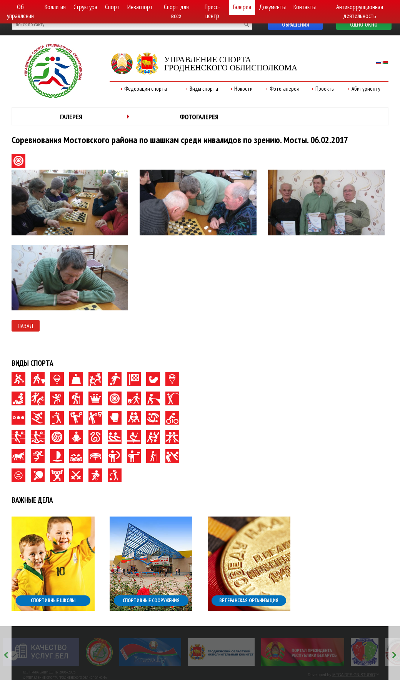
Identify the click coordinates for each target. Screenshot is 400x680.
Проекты (325, 89)
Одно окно (364, 24)
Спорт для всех (176, 11)
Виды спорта (204, 89)
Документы (272, 7)
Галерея (242, 7)
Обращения (295, 24)
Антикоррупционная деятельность (359, 11)
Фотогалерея (284, 89)
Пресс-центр (212, 11)
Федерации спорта (145, 89)
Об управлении (20, 11)
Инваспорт (140, 7)
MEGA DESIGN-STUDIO (353, 675)
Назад (25, 326)
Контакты (304, 7)
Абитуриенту (366, 89)
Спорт (112, 7)
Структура (85, 7)
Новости (243, 89)
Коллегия (55, 7)
